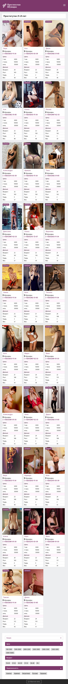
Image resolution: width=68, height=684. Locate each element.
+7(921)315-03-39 (31, 53)
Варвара (27, 475)
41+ (38, 663)
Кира (26, 536)
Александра (8, 170)
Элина (5, 292)
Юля (47, 475)
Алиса (26, 109)
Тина (48, 170)
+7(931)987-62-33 (52, 114)
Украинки (43, 673)
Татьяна (49, 292)
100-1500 (9, 649)
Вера (5, 475)
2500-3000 (36, 649)
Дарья (48, 414)
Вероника (49, 231)
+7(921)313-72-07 (31, 236)
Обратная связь (34, 681)
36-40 (32, 663)
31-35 (26, 663)
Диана (26, 597)
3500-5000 (55, 649)
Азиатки (9, 673)
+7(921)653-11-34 (9, 53)
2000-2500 (27, 649)
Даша (48, 48)
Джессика (7, 231)
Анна (26, 414)
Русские (35, 673)
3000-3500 (45, 649)
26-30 (20, 663)
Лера (5, 48)
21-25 (14, 663)
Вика (48, 353)
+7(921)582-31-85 (52, 53)
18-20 (8, 663)
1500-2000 (17, 649)
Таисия (6, 597)
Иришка (27, 170)
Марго (26, 353)
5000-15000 (10, 653)
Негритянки (26, 673)
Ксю (26, 48)
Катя (26, 292)
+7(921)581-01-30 (52, 358)
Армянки (17, 673)
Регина (48, 109)
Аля (4, 109)
